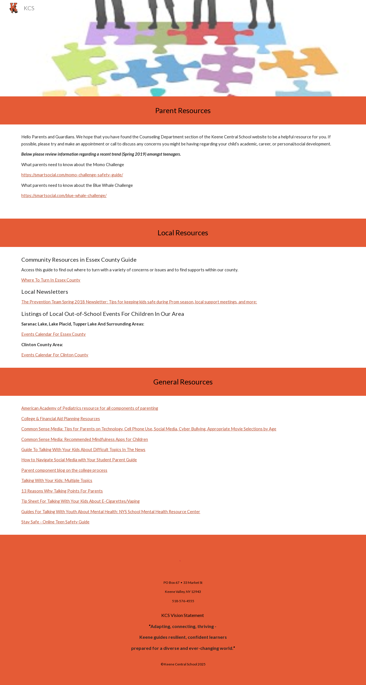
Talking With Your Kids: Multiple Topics (56, 480)
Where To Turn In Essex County (50, 280)
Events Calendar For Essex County (53, 334)
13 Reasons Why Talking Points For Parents (62, 491)
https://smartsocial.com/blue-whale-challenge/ (63, 195)
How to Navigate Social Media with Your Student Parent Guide (79, 459)
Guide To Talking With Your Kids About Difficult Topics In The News (83, 449)
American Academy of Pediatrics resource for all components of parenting (89, 408)
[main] (183, 110)
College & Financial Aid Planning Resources (60, 418)
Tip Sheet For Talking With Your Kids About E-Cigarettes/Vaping (80, 501)
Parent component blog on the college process (64, 470)
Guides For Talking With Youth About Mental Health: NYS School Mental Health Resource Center (110, 511)
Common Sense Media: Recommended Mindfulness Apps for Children (84, 439)
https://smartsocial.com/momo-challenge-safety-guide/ (72, 174)
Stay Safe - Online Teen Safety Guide (55, 521)
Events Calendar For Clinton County (54, 354)
